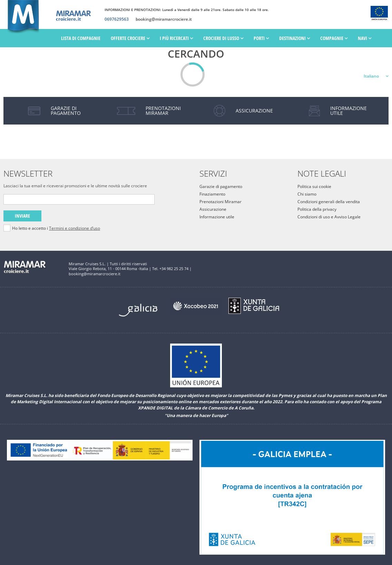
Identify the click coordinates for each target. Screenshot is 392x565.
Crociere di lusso (223, 38)
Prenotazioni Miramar (220, 202)
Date (68, 56)
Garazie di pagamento (220, 186)
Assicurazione (212, 209)
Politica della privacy (316, 209)
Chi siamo (306, 194)
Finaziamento (212, 194)
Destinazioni (294, 38)
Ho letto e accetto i (56, 228)
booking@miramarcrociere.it (164, 19)
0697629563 (117, 19)
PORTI (261, 38)
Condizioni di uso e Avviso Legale (329, 217)
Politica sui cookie (314, 186)
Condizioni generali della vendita (328, 202)
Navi (364, 38)
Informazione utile (216, 217)
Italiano (371, 76)
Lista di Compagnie (80, 38)
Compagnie (333, 38)
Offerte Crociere (130, 38)
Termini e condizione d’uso (74, 228)
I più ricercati (176, 38)
